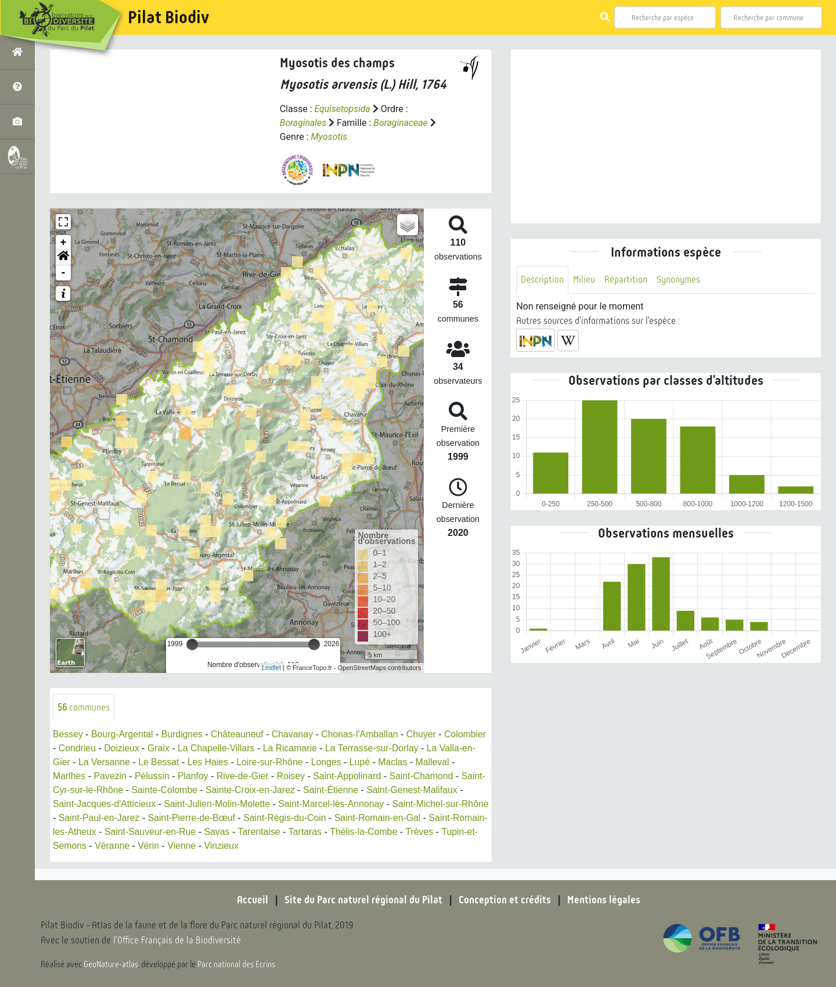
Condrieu (122, 748)
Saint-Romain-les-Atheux (176, 832)
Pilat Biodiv (168, 17)
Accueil (252, 900)
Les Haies (245, 762)
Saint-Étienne (406, 790)
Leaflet (271, 667)
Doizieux (167, 748)
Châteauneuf (239, 734)
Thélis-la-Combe (87, 846)
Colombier (74, 748)
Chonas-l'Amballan (363, 734)
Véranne (262, 846)
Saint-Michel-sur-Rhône (101, 818)
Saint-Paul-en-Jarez (199, 818)
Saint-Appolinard (392, 776)
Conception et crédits (505, 900)
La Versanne (141, 762)
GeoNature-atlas (111, 965)
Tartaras (438, 832)
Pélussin (195, 776)
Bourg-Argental (123, 734)
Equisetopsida (342, 108)
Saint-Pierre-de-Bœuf (293, 818)
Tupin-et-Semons (200, 846)
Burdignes (183, 734)
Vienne (332, 846)
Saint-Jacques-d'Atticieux (181, 804)
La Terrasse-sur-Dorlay (420, 748)
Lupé (399, 762)
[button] (63, 257)
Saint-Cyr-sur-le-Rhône (149, 790)
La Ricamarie (337, 748)
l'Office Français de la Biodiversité (177, 940)
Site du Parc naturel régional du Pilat (363, 900)
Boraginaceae (401, 122)
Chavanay (295, 734)
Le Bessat (196, 762)
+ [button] (63, 243)
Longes (365, 762)
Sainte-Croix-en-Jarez (325, 790)
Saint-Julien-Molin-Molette (294, 804)
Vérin (298, 846)
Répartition (625, 279)
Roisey (335, 776)
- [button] (63, 273)
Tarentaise (391, 832)
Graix (204, 748)
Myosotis (329, 136)
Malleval (70, 776)
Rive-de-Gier (286, 776)
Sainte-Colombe (238, 790)
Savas (349, 832)
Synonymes (678, 279)
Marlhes (111, 776)
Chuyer (425, 734)
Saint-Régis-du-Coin (387, 818)
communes (83, 707)
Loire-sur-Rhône (308, 762)
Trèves (143, 846)
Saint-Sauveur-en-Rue (282, 832)
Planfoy (236, 776)
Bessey (68, 734)
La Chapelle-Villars (262, 748)
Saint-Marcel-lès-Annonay (409, 804)
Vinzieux (372, 846)
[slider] (192, 644)
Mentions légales (603, 900)
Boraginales (303, 122)
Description (542, 279)
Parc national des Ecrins (237, 965)
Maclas (432, 762)
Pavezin (153, 776)
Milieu (584, 279)
